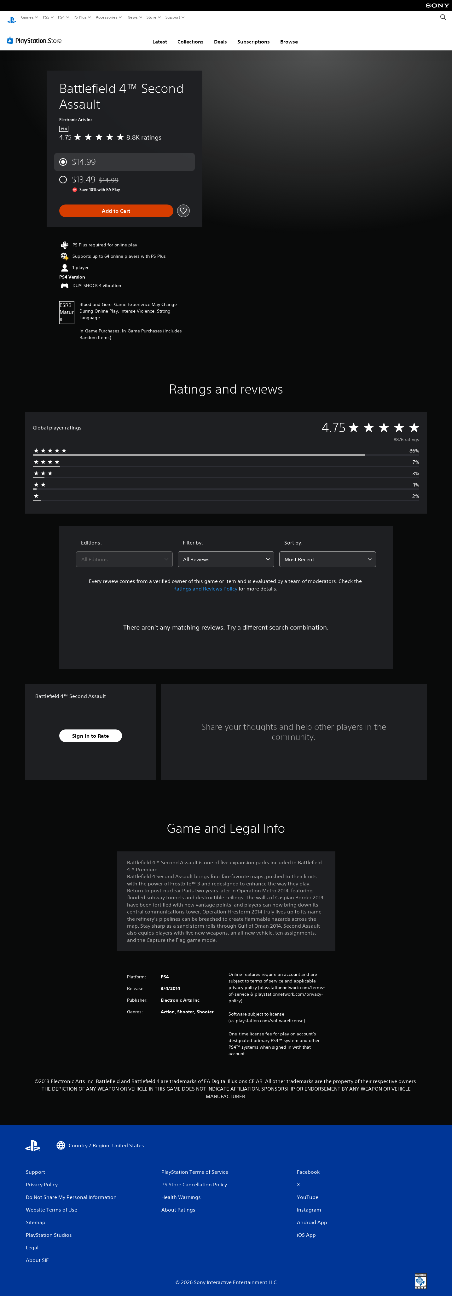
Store (152, 17)
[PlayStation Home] (11, 17)
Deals (220, 35)
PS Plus (80, 17)
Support (173, 17)
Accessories (107, 17)
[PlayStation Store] (36, 34)
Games (27, 17)
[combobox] (124, 553)
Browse (289, 35)
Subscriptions (253, 35)
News (132, 17)
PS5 (46, 17)
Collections (190, 35)
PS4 (61, 17)
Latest (160, 35)
